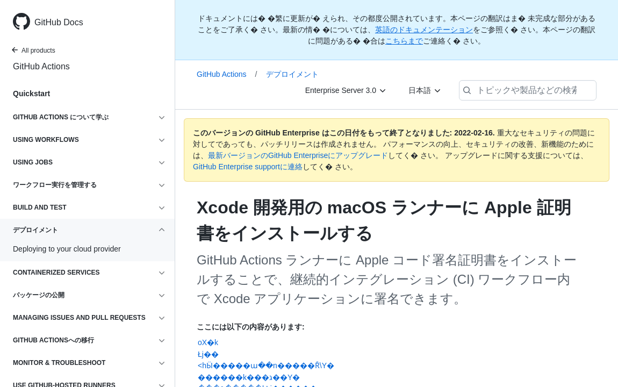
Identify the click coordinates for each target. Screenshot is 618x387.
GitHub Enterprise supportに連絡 (248, 166)
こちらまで (404, 41)
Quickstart (31, 93)
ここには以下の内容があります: (251, 326)
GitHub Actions (41, 66)
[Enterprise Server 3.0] (346, 90)
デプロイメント (292, 74)
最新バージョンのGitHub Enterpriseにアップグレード (298, 155)
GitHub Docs (58, 22)
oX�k (208, 342)
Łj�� (208, 354)
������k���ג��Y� (249, 377)
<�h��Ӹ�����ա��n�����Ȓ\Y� (266, 365)
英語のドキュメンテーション (424, 29)
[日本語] (425, 90)
